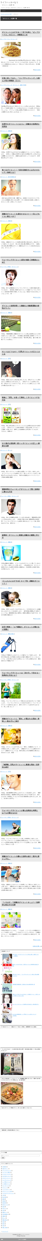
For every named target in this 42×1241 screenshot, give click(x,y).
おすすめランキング (6, 1176)
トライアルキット (6, 1189)
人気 (3, 1195)
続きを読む (37, 69)
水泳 (3, 1210)
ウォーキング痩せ (6, 266)
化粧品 (3, 1201)
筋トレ (10, 450)
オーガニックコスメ (6, 1174)
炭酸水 (10, 131)
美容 (24, 85)
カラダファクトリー (6, 1178)
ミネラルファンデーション (8, 1193)
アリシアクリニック (6, 1170)
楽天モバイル (5, 1204)
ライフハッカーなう (9, 2)
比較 (3, 1206)
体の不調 (4, 1197)
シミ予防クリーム (6, 1182)
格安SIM (4, 1202)
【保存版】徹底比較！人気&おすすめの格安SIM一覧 (23, 984)
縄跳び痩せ (11, 634)
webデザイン (5, 1168)
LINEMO (4, 1166)
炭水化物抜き (11, 177)
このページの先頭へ (22, 1239)
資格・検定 (4, 1227)
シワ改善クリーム (6, 1183)
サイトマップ (5, 1231)
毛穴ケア (4, 1208)
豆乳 (9, 358)
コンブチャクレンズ (6, 85)
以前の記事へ (36, 946)
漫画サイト (4, 1212)
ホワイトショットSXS (7, 1191)
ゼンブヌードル (5, 39)
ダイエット (13, 39)
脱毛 (3, 1223)
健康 (21, 85)
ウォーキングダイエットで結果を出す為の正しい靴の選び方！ (25, 1004)
